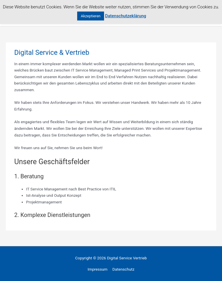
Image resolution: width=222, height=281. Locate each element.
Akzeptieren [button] (90, 16)
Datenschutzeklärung (125, 15)
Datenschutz (123, 269)
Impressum (98, 269)
